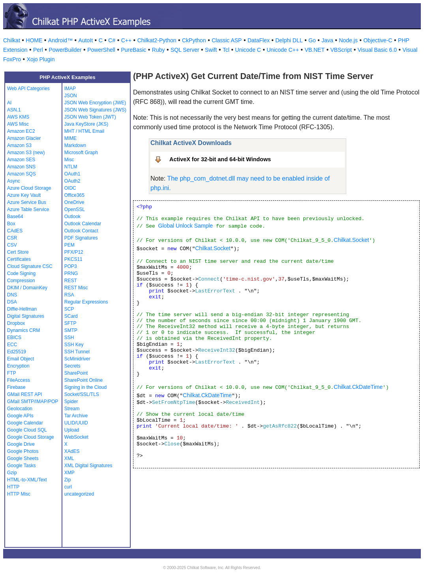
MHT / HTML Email (84, 131)
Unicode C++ (282, 50)
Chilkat (11, 40)
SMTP (70, 330)
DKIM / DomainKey (27, 287)
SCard (71, 316)
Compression (21, 280)
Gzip (12, 472)
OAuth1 (72, 174)
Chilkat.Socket (351, 240)
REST (70, 280)
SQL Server (185, 50)
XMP (69, 472)
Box (11, 223)
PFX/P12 (73, 252)
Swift (211, 50)
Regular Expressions (86, 302)
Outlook (72, 216)
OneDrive (74, 202)
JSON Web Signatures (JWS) (95, 110)
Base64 (15, 216)
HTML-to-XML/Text (27, 480)
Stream (72, 408)
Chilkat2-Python (156, 40)
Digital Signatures (25, 316)
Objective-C (377, 40)
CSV (12, 245)
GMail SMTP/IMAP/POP (32, 401)
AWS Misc (18, 124)
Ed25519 (16, 351)
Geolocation (19, 408)
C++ (126, 40)
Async (13, 181)
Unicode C (248, 50)
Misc (69, 159)
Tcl (226, 50)
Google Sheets (22, 458)
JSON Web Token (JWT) (90, 117)
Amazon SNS (21, 167)
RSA (69, 295)
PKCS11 (73, 259)
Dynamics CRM (23, 330)
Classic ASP (227, 40)
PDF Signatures (81, 238)
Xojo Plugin (41, 59)
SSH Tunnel (77, 351)
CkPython (194, 40)
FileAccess (18, 380)
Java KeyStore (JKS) (86, 124)
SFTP (70, 323)
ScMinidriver (77, 359)
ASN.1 (14, 110)
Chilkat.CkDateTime (358, 387)
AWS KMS (18, 117)
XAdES (72, 451)
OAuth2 (72, 181)
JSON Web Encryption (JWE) (95, 103)
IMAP (70, 88)
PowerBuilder (65, 50)
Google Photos (22, 451)
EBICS (14, 337)
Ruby (158, 50)
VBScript (341, 50)
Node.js (348, 40)
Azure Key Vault (24, 195)
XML (69, 458)
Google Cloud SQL (27, 430)
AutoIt (86, 40)
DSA (12, 302)
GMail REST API (24, 394)
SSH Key (74, 344)
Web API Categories (28, 88)
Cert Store (18, 252)
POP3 (70, 266)
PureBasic (133, 50)
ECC (12, 344)
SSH (69, 337)
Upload (71, 430)
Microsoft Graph (81, 152)
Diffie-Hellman (22, 309)
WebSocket (76, 437)
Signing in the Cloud (85, 387)
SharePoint (76, 373)
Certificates (19, 259)
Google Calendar (25, 423)
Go (312, 40)
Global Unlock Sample (185, 226)
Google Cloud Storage (30, 437)
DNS (12, 295)
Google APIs (20, 416)
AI (9, 103)
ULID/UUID (76, 423)
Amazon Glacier (24, 138)
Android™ (60, 40)
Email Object (20, 359)
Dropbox (16, 323)
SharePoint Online (83, 380)
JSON (70, 95)
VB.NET (315, 50)
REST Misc (76, 287)
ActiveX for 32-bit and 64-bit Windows (220, 159)
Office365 (74, 195)
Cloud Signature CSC (30, 266)
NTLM (70, 167)
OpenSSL (74, 209)
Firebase (16, 387)
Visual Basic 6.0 (377, 50)
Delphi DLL (288, 40)
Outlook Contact (81, 231)
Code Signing (21, 273)
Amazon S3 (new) (26, 152)
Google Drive (21, 444)
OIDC (70, 188)
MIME (70, 138)
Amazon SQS (21, 174)
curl (68, 487)
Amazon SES (21, 159)
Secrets (72, 366)
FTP (11, 373)
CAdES (15, 231)
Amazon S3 (19, 145)
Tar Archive (76, 416)
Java (327, 40)
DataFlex (259, 40)
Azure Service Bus (26, 202)
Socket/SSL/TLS (81, 394)
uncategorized (79, 494)
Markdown (75, 145)
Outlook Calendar (82, 223)
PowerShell (101, 50)
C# (111, 40)
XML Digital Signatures (88, 465)
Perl (38, 50)
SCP (69, 309)
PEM (69, 245)
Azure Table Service (28, 209)
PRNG (71, 273)
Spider (71, 401)
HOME (34, 40)
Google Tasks (21, 465)
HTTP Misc (18, 494)
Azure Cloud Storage (29, 188)
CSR (12, 238)
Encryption (18, 366)
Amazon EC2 (21, 131)
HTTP (13, 487)
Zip (67, 480)
